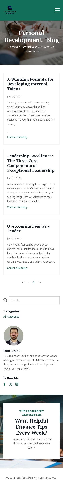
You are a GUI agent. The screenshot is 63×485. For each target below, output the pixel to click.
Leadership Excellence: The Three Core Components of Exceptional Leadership (30, 163)
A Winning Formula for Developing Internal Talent (30, 84)
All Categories (11, 316)
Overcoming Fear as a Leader (28, 228)
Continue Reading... (17, 137)
